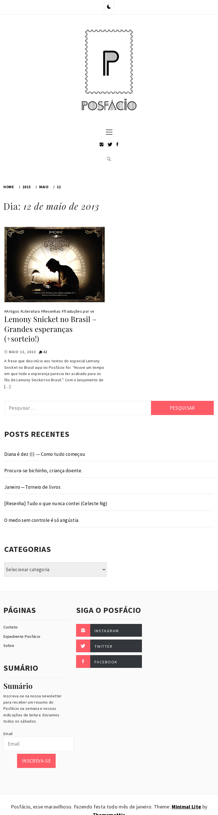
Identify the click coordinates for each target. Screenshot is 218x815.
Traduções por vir (79, 311)
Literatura (31, 311)
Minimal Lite (186, 806)
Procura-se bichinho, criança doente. (43, 470)
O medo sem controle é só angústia (41, 520)
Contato (10, 627)
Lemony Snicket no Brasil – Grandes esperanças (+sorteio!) (50, 329)
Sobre (8, 645)
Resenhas (52, 311)
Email (8, 733)
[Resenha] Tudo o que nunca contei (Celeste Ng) (56, 503)
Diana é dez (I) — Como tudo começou (44, 454)
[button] (109, 7)
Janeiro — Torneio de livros (32, 487)
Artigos (12, 311)
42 (45, 351)
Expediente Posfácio (21, 636)
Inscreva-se (36, 761)
